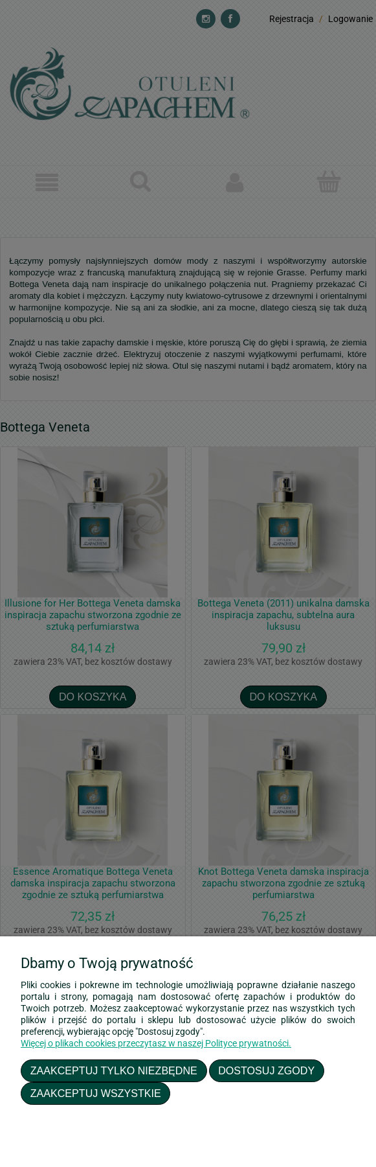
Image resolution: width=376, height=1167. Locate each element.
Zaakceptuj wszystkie (95, 1093)
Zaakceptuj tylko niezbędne (113, 1070)
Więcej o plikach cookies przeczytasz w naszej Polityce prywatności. (156, 1043)
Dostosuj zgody (266, 1070)
